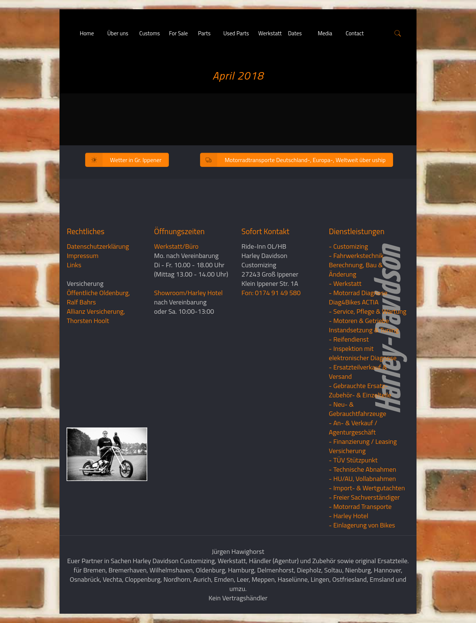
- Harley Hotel (348, 516)
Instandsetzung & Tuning (364, 330)
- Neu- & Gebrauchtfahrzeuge (357, 409)
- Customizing (348, 246)
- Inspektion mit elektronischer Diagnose (362, 353)
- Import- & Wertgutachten (367, 488)
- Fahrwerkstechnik (356, 256)
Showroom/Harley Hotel (188, 293)
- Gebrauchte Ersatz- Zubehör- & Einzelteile (360, 390)
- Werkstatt (345, 283)
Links (74, 265)
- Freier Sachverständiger (364, 497)
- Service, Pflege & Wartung (367, 311)
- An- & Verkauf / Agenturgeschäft (353, 427)
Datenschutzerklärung (98, 246)
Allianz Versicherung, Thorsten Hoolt (96, 316)
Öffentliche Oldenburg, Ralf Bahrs (98, 297)
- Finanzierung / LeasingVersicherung (363, 446)
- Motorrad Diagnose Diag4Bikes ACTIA (358, 297)
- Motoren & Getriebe (359, 321)
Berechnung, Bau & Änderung (356, 269)
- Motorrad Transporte (360, 506)
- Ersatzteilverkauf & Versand (358, 371)
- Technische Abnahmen (362, 469)
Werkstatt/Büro (176, 246)
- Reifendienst (349, 339)
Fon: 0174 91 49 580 (270, 293)
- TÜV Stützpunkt (353, 460)
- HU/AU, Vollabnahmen (362, 479)
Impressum (82, 256)
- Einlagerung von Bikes (362, 525)
